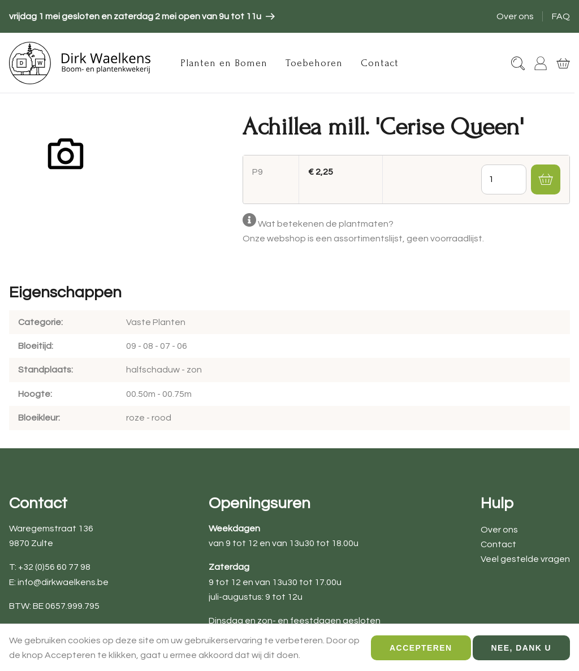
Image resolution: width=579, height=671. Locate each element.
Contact (380, 63)
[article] (142, 16)
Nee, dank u (521, 652)
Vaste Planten (155, 322)
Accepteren (421, 652)
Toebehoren (314, 63)
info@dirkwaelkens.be (63, 582)
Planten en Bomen (223, 63)
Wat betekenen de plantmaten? (326, 223)
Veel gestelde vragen (525, 559)
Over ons (515, 16)
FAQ (561, 16)
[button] (545, 179)
